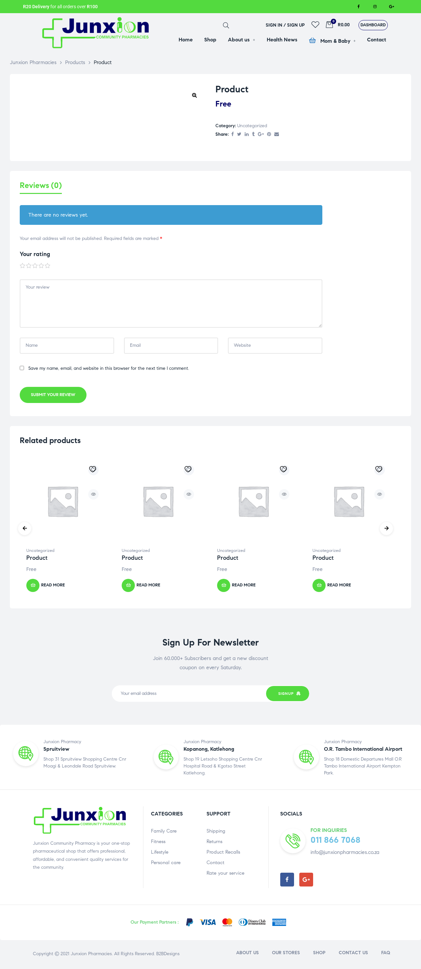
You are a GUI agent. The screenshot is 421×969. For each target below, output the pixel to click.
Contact (215, 864)
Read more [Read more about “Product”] (53, 586)
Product (36, 559)
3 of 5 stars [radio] (35, 267)
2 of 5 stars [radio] (29, 267)
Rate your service (225, 874)
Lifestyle (159, 853)
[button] (373, 25)
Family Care (164, 832)
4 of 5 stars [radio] (41, 267)
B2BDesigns (167, 955)
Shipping (216, 832)
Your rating (35, 255)
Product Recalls (223, 853)
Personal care (166, 864)
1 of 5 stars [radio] (23, 267)
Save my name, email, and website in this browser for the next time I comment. (108, 369)
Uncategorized (252, 126)
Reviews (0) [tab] (41, 185)
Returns (214, 843)
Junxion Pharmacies (91, 955)
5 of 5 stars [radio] (48, 267)
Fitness (158, 843)
